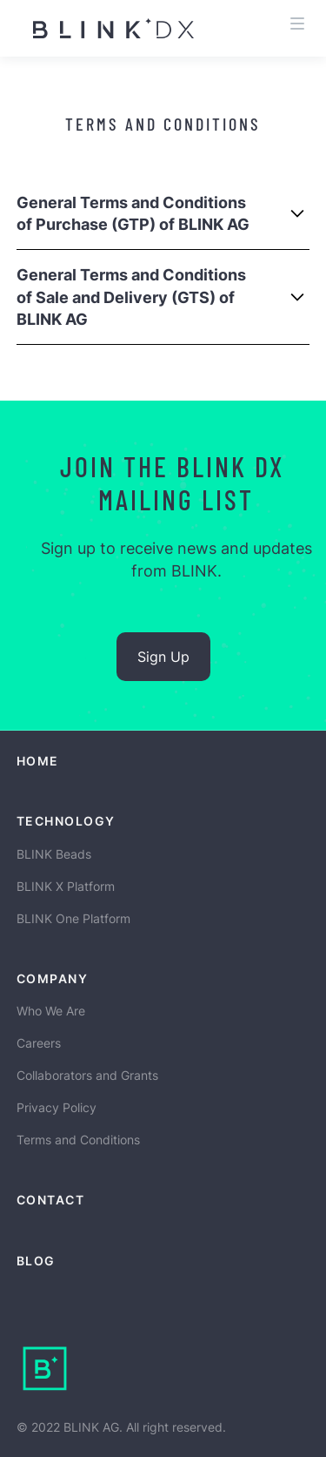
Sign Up (163, 656)
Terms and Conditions (78, 1139)
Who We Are (51, 1010)
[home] (97, 28)
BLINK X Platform (66, 886)
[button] (297, 17)
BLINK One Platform (73, 918)
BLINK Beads (54, 854)
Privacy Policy (56, 1107)
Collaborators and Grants (87, 1075)
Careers (39, 1042)
